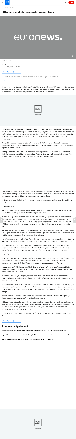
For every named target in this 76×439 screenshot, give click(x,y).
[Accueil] (2, 7)
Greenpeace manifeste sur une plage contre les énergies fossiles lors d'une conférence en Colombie (34, 330)
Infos (6, 7)
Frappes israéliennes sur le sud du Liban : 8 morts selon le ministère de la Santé (27, 339)
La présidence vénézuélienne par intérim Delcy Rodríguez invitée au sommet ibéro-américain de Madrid (35, 335)
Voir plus (4, 80)
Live (71, 2)
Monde (12, 7)
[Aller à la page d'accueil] (7, 2)
